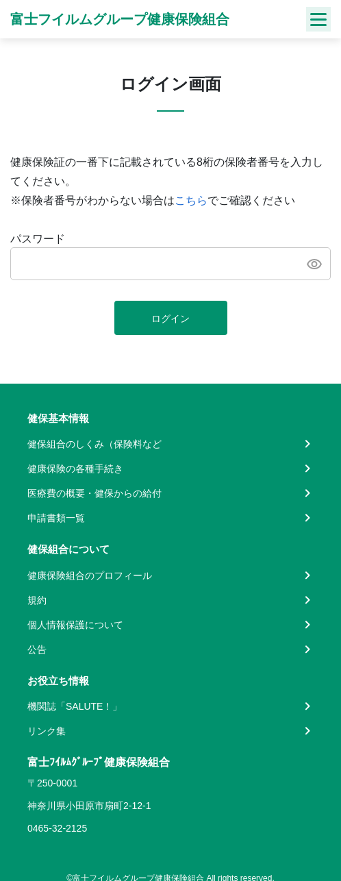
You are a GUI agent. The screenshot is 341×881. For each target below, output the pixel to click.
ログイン (170, 318)
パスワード (37, 239)
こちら (191, 200)
